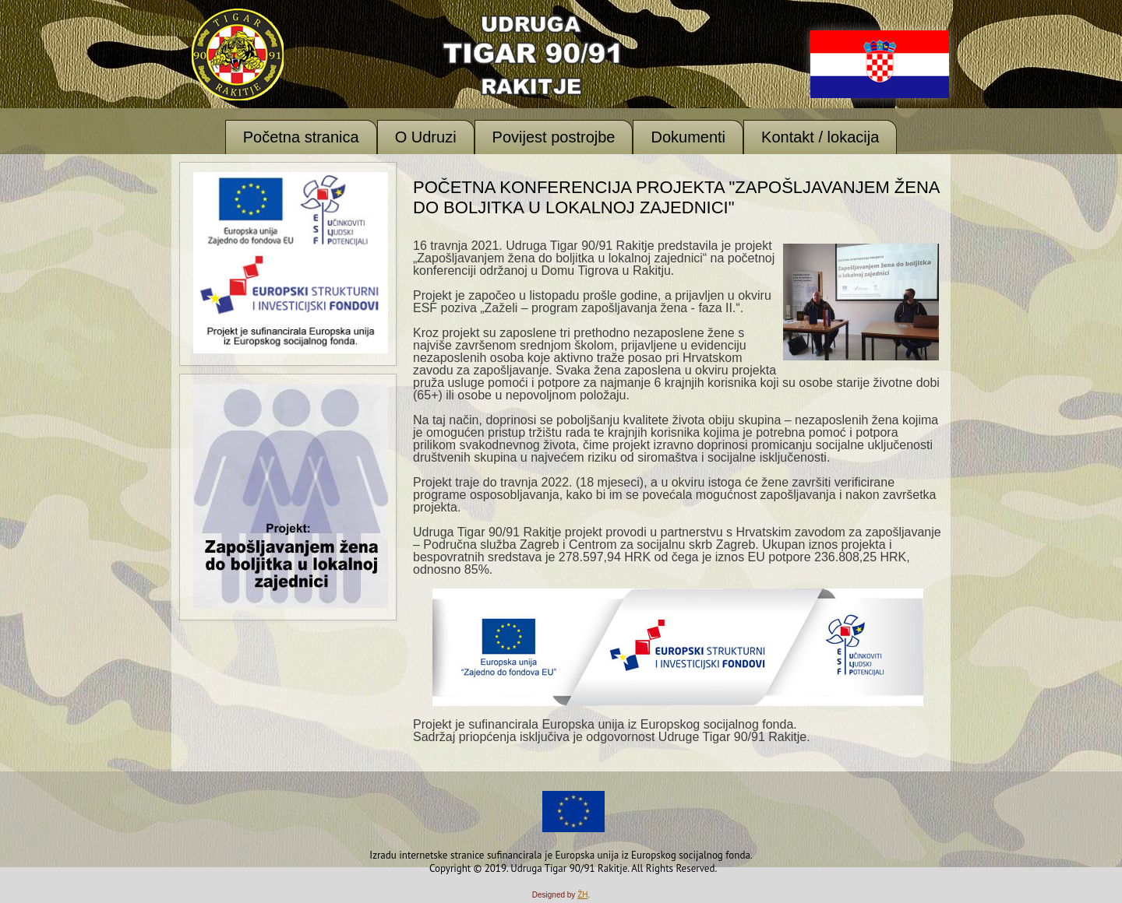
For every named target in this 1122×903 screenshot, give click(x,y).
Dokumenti (688, 137)
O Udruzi (426, 137)
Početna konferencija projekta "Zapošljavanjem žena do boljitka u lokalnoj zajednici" (676, 197)
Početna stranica (301, 137)
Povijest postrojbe (554, 137)
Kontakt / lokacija (820, 137)
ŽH (582, 895)
